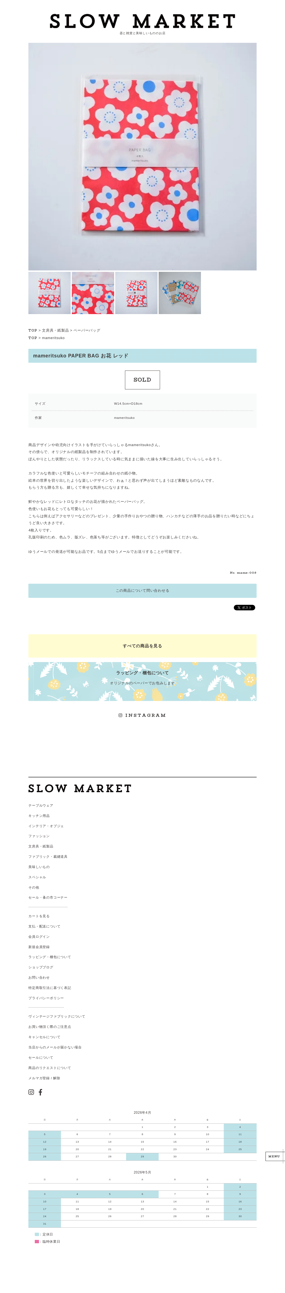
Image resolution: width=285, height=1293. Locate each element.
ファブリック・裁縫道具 (47, 856)
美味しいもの (39, 867)
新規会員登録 (39, 947)
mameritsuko (53, 338)
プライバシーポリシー (46, 998)
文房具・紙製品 (55, 330)
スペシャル (37, 877)
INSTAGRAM (142, 715)
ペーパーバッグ (86, 330)
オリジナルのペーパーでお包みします (142, 677)
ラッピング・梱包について (49, 957)
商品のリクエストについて (49, 1068)
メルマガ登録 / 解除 (44, 1078)
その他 (33, 887)
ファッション (39, 836)
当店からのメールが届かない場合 (55, 1047)
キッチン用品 (39, 815)
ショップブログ (40, 967)
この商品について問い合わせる (142, 590)
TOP (32, 330)
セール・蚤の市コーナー (47, 897)
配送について (50, 926)
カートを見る (39, 916)
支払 (32, 926)
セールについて (40, 1057)
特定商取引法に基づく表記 (49, 987)
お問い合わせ (39, 977)
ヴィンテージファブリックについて (56, 1016)
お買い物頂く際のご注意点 (49, 1026)
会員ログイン (39, 936)
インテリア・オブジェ (46, 826)
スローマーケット (142, 21)
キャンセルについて (44, 1037)
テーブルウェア (40, 805)
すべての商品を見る (142, 645)
